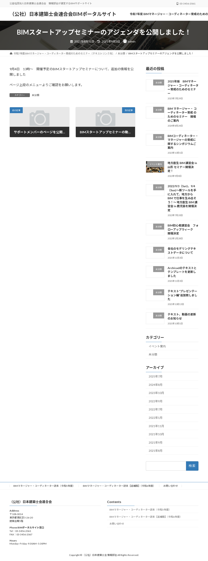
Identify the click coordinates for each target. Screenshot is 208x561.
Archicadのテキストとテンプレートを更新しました (182, 272)
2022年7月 (155, 409)
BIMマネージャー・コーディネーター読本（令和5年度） (44, 485)
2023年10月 (156, 393)
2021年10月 (156, 434)
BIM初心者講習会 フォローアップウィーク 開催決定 (183, 229)
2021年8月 (155, 450)
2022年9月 (155, 401)
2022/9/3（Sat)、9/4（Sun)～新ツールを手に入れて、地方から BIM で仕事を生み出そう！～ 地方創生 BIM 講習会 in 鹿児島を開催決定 (182, 198)
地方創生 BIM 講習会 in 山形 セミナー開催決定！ (182, 167)
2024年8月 (155, 384)
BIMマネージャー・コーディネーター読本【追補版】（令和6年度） (119, 485)
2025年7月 (155, 376)
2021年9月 (155, 442)
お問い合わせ (170, 485)
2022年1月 (155, 417)
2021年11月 (156, 426)
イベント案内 (157, 346)
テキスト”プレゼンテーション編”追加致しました (182, 295)
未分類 (35, 95)
